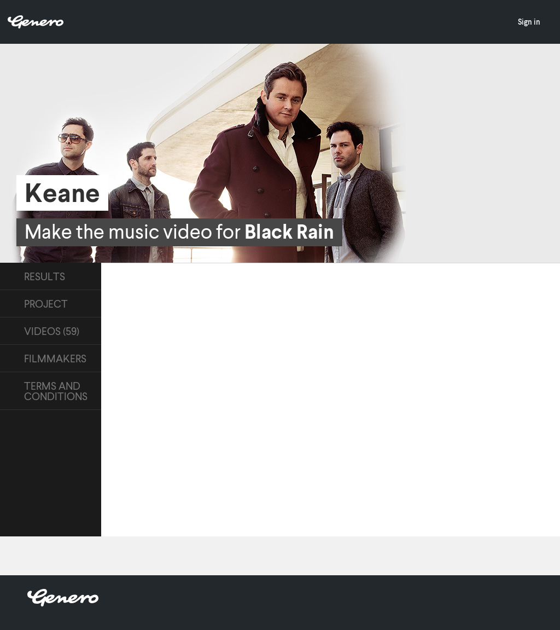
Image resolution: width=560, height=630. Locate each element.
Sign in (529, 21)
